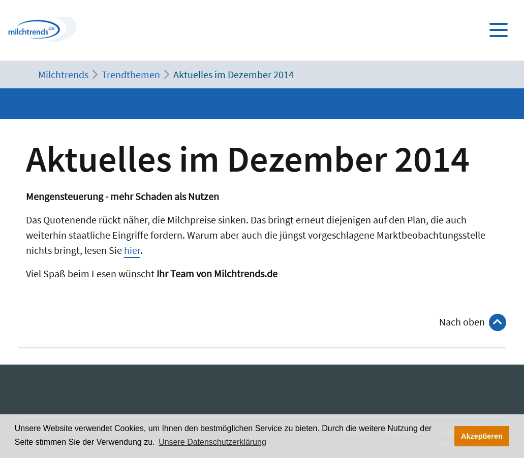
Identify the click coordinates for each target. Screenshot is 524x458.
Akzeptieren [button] (482, 436)
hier (132, 250)
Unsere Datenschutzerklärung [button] (212, 442)
